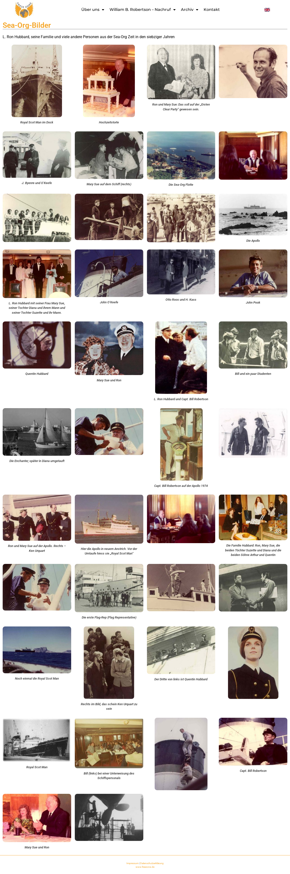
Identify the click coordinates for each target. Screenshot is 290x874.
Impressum (132, 863)
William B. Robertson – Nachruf (143, 9)
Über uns (92, 9)
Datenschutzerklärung (152, 863)
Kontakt (212, 9)
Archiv (189, 9)
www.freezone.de (145, 867)
